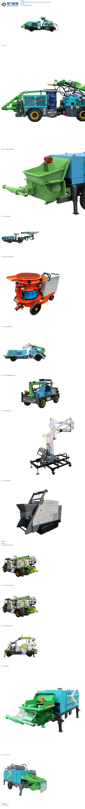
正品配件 (44, 2)
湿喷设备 (3, 543)
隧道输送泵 (3, 803)
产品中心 (22, 0)
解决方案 (49, 2)
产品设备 (22, 2)
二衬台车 (40, 2)
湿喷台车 (27, 2)
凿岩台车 (31, 2)
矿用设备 (36, 2)
